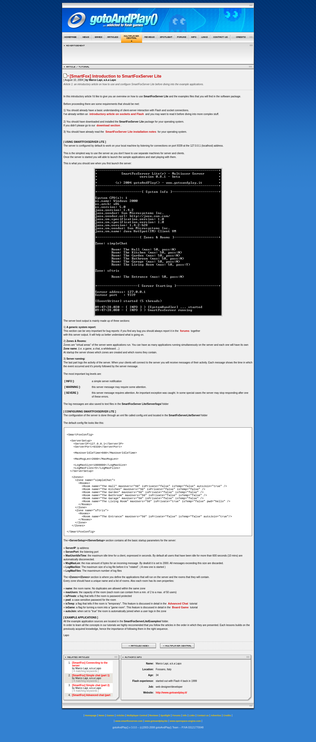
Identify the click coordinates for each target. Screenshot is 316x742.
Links (192, 715)
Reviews (153, 715)
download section (108, 125)
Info (185, 715)
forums (184, 330)
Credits (227, 715)
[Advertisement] (158, 54)
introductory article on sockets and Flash (116, 113)
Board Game (180, 607)
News (102, 715)
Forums (176, 715)
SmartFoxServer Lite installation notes (130, 131)
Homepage (91, 715)
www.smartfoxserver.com (129, 721)
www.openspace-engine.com (185, 721)
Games (110, 715)
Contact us (203, 715)
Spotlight (165, 715)
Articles (120, 715)
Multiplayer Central (137, 715)
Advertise (216, 715)
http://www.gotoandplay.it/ (171, 692)
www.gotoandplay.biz (156, 721)
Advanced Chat (178, 603)
